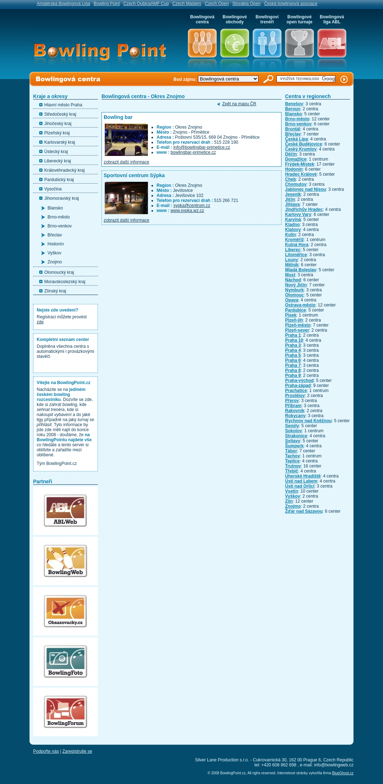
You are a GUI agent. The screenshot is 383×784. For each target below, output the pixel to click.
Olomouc (294, 295)
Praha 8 (293, 370)
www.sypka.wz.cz (187, 210)
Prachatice (296, 390)
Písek (290, 315)
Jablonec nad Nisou (305, 189)
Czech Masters (186, 3)
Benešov (294, 103)
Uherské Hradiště (303, 476)
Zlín (289, 501)
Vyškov (54, 252)
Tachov (292, 455)
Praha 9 (293, 375)
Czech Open (217, 3)
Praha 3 (293, 345)
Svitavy (292, 440)
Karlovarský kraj (59, 142)
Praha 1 (293, 335)
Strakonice (296, 435)
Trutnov (293, 466)
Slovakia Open (247, 3)
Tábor (291, 450)
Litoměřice (296, 254)
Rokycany (295, 415)
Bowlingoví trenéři (267, 19)
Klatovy (293, 229)
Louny (291, 259)
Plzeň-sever (297, 330)
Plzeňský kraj (57, 132)
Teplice (292, 461)
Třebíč (291, 471)
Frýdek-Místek (299, 164)
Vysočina (53, 189)
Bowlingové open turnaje (299, 19)
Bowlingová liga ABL (332, 19)
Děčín (291, 154)
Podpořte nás (46, 751)
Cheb (290, 179)
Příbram (293, 405)
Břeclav (55, 234)
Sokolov (293, 430)
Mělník (291, 264)
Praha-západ (298, 385)
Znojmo (55, 261)
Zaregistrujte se (77, 751)
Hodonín (56, 243)
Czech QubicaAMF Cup (146, 3)
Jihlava (292, 204)
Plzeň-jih (294, 320)
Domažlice (295, 159)
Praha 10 (294, 340)
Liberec (293, 249)
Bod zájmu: (186, 79)
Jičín (290, 199)
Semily (292, 425)
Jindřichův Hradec (304, 209)
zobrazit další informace (126, 162)
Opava (291, 300)
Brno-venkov (60, 226)
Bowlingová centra (202, 19)
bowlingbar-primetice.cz (193, 152)
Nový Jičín (296, 284)
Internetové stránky (292, 773)
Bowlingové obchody (234, 19)
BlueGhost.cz (342, 773)
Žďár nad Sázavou (304, 511)
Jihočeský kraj (57, 123)
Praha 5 (293, 355)
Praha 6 (293, 360)
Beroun (292, 108)
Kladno (292, 224)
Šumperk (294, 445)
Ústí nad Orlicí (299, 486)
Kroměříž (294, 239)
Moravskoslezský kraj (64, 281)
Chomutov (295, 184)
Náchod (293, 279)
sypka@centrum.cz (192, 205)
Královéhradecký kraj (64, 170)
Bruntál (292, 129)
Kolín (290, 234)
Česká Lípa (296, 139)
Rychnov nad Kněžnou (308, 420)
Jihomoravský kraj (61, 198)
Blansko (55, 208)
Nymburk (294, 289)
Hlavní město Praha (63, 104)
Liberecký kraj (57, 160)
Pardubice (295, 310)
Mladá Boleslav (300, 269)
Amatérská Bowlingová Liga (63, 3)
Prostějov (295, 395)
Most (290, 274)
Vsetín (291, 491)
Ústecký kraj (56, 151)
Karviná (293, 219)
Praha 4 (293, 350)
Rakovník (294, 410)
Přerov (292, 400)
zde (40, 321)
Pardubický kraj (59, 179)
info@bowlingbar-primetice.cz (202, 147)
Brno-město (59, 217)
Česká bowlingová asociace (290, 3)
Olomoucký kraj (59, 272)
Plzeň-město (298, 325)
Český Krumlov (300, 149)
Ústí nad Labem (301, 481)
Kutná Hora (296, 244)
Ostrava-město (300, 305)
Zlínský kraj (55, 291)
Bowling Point (107, 3)
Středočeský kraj (60, 114)
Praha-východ (299, 380)
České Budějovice (303, 144)
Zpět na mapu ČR (239, 103)
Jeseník (293, 194)
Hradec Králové (301, 174)
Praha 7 (293, 365)
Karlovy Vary (298, 214)
